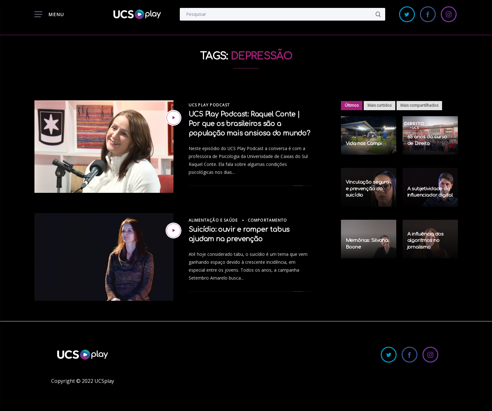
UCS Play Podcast (209, 105)
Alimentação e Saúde (213, 220)
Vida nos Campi (364, 143)
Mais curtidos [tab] (379, 105)
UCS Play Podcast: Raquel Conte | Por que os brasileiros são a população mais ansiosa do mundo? (249, 124)
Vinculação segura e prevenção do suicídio (367, 189)
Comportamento (267, 220)
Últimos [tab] (352, 105)
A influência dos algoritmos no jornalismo (425, 240)
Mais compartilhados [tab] (419, 105)
